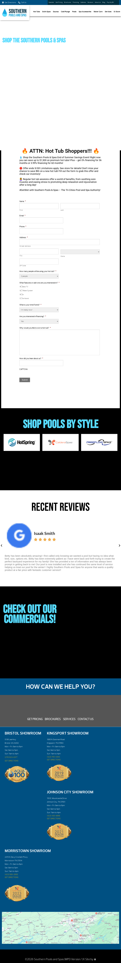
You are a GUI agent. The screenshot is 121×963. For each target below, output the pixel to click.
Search (116, 2)
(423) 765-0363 (53, 757)
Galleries (83, 2)
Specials (51, 2)
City (20, 256)
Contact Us (85, 719)
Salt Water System (26, 291)
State (63, 256)
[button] (1, 545)
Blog (103, 2)
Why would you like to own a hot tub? (35, 328)
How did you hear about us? (31, 358)
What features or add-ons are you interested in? (39, 283)
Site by (90, 959)
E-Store (117, 11)
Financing (76, 2)
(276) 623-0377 (11, 757)
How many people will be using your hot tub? (37, 271)
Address (23, 237)
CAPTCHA (23, 369)
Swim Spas (46, 11)
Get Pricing (59, 2)
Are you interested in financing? (32, 316)
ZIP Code (22, 266)
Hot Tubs (36, 11)
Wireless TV (24, 287)
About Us (98, 2)
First (21, 210)
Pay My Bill (110, 2)
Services (108, 11)
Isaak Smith (44, 533)
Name (22, 201)
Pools (74, 11)
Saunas (56, 11)
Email (22, 216)
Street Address (25, 246)
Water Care (98, 11)
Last (62, 210)
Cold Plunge (65, 11)
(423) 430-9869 (53, 816)
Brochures (67, 2)
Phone (22, 226)
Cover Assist (24, 298)
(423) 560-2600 (11, 874)
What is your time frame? (30, 305)
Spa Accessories (85, 11)
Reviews (90, 2)
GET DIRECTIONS (11, 761)
